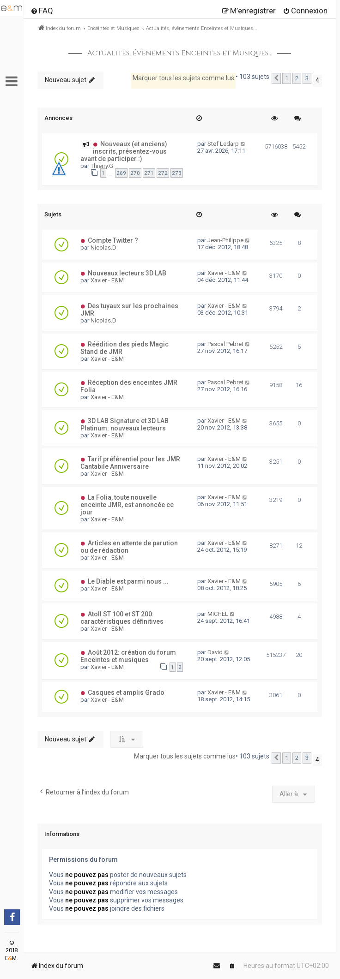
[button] (276, 78)
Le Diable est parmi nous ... (128, 581)
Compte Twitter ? (113, 240)
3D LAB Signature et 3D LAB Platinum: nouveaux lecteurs (124, 424)
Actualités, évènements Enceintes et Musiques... (179, 53)
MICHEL (217, 613)
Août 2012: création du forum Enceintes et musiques (128, 656)
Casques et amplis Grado (126, 692)
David (215, 652)
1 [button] (286, 78)
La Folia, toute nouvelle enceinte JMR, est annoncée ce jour (127, 505)
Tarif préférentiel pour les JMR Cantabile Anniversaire (130, 462)
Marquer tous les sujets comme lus (183, 78)
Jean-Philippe (225, 240)
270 (135, 173)
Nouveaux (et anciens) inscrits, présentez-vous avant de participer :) (123, 151)
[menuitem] (41, 10)
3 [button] (307, 78)
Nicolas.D (103, 247)
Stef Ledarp (223, 143)
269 (121, 173)
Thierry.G (102, 165)
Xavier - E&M (107, 280)
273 (177, 173)
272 (163, 173)
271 (149, 173)
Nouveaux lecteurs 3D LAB (127, 273)
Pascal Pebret (225, 343)
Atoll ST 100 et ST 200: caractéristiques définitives (122, 617)
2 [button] (296, 78)
